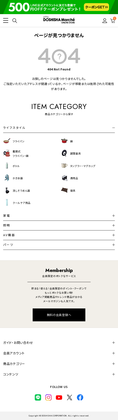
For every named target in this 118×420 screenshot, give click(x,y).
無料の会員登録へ (59, 315)
